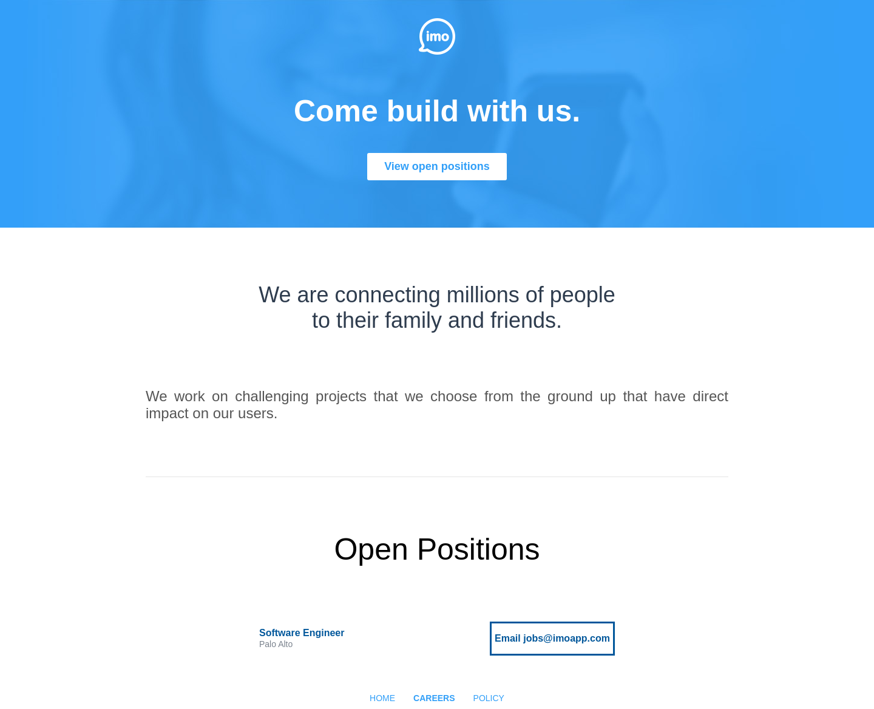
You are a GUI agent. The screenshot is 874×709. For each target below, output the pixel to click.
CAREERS (434, 698)
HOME (382, 698)
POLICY (488, 698)
